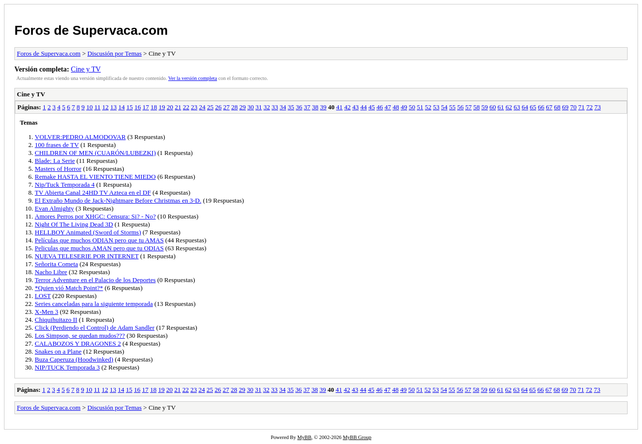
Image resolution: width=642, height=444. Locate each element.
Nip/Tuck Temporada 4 (64, 184)
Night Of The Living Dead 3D (74, 224)
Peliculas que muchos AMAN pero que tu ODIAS (99, 248)
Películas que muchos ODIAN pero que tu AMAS (99, 240)
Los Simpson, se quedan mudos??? (80, 335)
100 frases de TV (57, 144)
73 (597, 107)
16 (138, 107)
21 (178, 107)
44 (363, 107)
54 (444, 107)
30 (250, 107)
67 (549, 107)
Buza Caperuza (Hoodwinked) (74, 359)
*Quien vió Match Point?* (69, 288)
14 (121, 107)
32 (267, 107)
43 (355, 107)
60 (493, 107)
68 (557, 107)
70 (573, 107)
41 (339, 107)
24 (202, 107)
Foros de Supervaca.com (91, 30)
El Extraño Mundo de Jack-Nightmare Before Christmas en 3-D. (118, 200)
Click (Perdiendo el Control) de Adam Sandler (94, 327)
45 (371, 107)
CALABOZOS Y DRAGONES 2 (78, 343)
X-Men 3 (46, 311)
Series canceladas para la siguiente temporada (94, 303)
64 (525, 107)
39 (323, 107)
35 (290, 107)
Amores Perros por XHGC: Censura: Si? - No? (95, 216)
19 (161, 107)
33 (275, 107)
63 (516, 107)
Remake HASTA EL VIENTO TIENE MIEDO (95, 176)
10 (89, 107)
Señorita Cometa (56, 264)
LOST (43, 295)
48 (396, 107)
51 (420, 107)
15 (129, 107)
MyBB (304, 437)
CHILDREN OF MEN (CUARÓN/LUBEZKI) (95, 152)
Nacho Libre (51, 272)
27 (226, 107)
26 (218, 107)
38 (315, 107)
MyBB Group (357, 437)
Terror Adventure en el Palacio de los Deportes (95, 280)
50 (412, 107)
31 (258, 107)
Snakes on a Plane (58, 351)
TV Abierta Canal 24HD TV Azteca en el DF (93, 192)
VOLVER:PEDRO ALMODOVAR (80, 137)
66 (541, 107)
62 (508, 107)
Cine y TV (86, 69)
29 (242, 107)
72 (589, 107)
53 (436, 107)
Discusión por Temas (114, 53)
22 (186, 107)
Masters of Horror (58, 168)
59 (484, 107)
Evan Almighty (54, 208)
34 (283, 107)
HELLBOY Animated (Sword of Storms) (88, 232)
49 (404, 107)
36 (299, 107)
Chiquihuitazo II (56, 319)
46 (379, 107)
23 (194, 107)
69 (565, 107)
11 (97, 107)
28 (234, 107)
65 (533, 107)
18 (153, 107)
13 (113, 107)
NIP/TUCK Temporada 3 (67, 367)
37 (307, 107)
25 (210, 107)
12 (105, 107)
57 (468, 107)
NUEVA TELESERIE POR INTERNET (87, 256)
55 (452, 107)
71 (581, 107)
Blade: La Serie (55, 160)
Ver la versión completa (192, 78)
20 (170, 107)
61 (501, 107)
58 (476, 107)
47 (387, 107)
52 (428, 107)
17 (146, 107)
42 (347, 107)
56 (460, 107)
